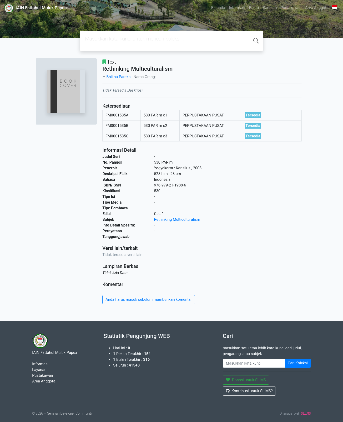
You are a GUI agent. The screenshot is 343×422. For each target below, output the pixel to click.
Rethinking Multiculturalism (177, 219)
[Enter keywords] (254, 363)
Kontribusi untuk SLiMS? (249, 391)
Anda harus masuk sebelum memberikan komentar (149, 299)
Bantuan (270, 7)
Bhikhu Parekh (118, 77)
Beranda (218, 7)
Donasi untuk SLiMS (246, 380)
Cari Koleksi (298, 363)
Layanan (39, 369)
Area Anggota (316, 7)
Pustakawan (291, 7)
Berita (254, 7)
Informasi (237, 7)
